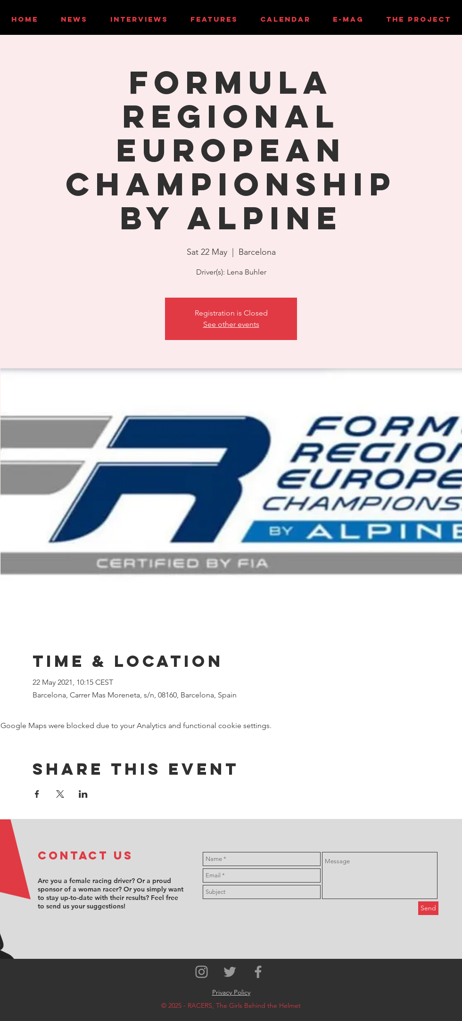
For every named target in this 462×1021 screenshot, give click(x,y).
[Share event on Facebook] (37, 794)
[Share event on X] (60, 794)
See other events (231, 324)
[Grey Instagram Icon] (201, 972)
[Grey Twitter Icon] (230, 972)
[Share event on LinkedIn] (83, 794)
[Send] (428, 908)
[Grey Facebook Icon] (258, 972)
